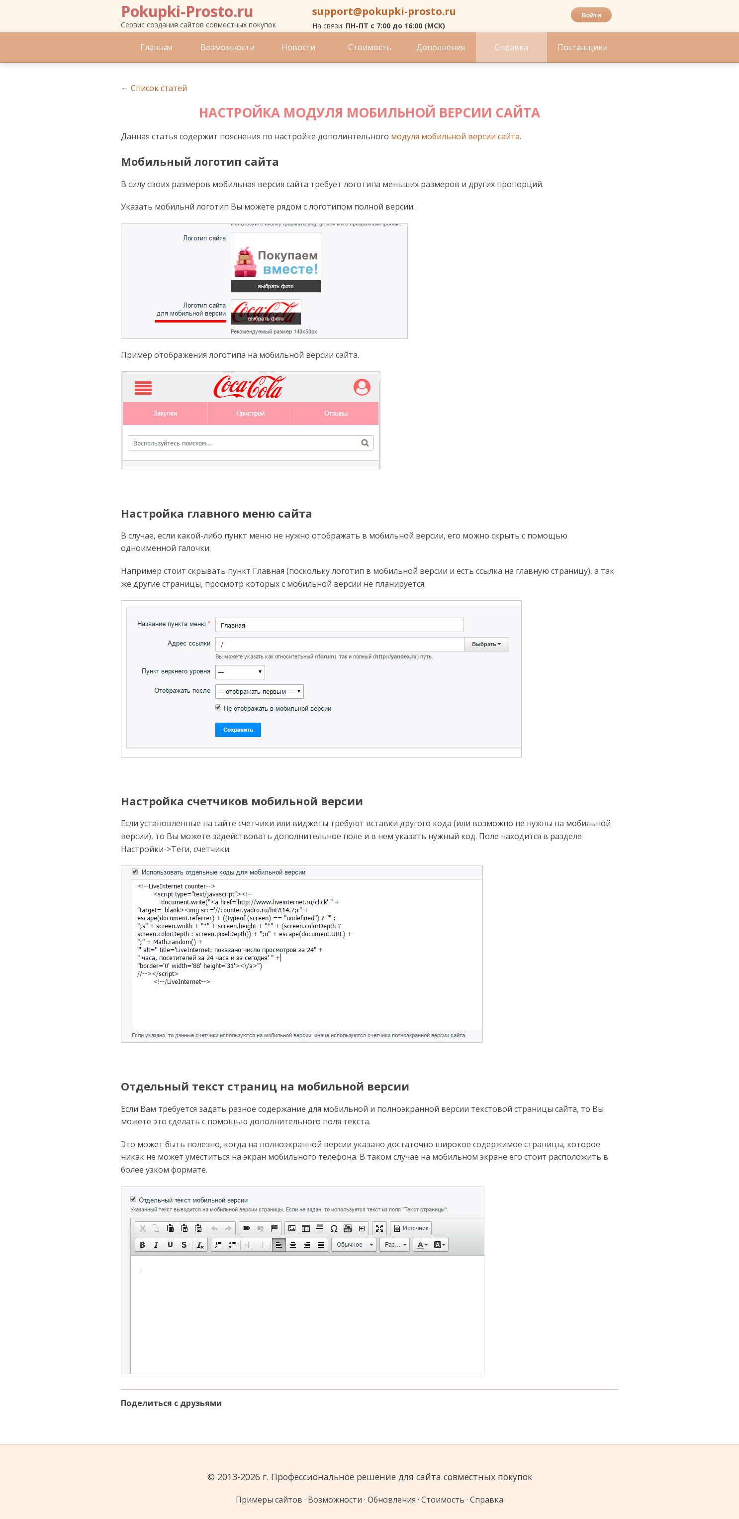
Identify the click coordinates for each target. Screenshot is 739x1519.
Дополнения (440, 47)
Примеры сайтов (269, 1499)
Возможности (227, 47)
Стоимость (369, 47)
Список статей (159, 88)
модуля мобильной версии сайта (455, 136)
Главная (156, 47)
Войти (591, 15)
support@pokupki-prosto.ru (384, 11)
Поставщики (582, 47)
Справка (511, 47)
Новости (298, 47)
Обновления (392, 1499)
